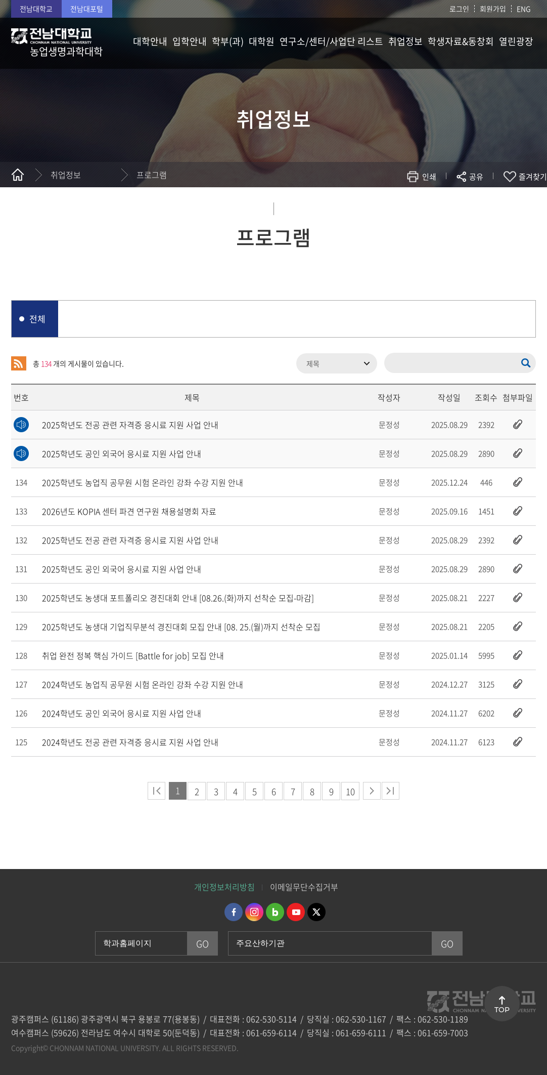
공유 (476, 176)
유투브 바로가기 (296, 912)
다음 (372, 791)
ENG (524, 8)
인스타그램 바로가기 (254, 912)
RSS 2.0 (18, 363)
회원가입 (493, 8)
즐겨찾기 (533, 176)
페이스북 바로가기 (233, 912)
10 (350, 791)
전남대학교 (36, 9)
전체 (37, 318)
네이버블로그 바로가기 (275, 912)
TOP (502, 1009)
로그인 (459, 8)
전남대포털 (86, 9)
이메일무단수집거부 (304, 887)
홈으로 (17, 174)
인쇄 (429, 176)
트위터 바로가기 (316, 912)
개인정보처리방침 (224, 887)
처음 (156, 791)
